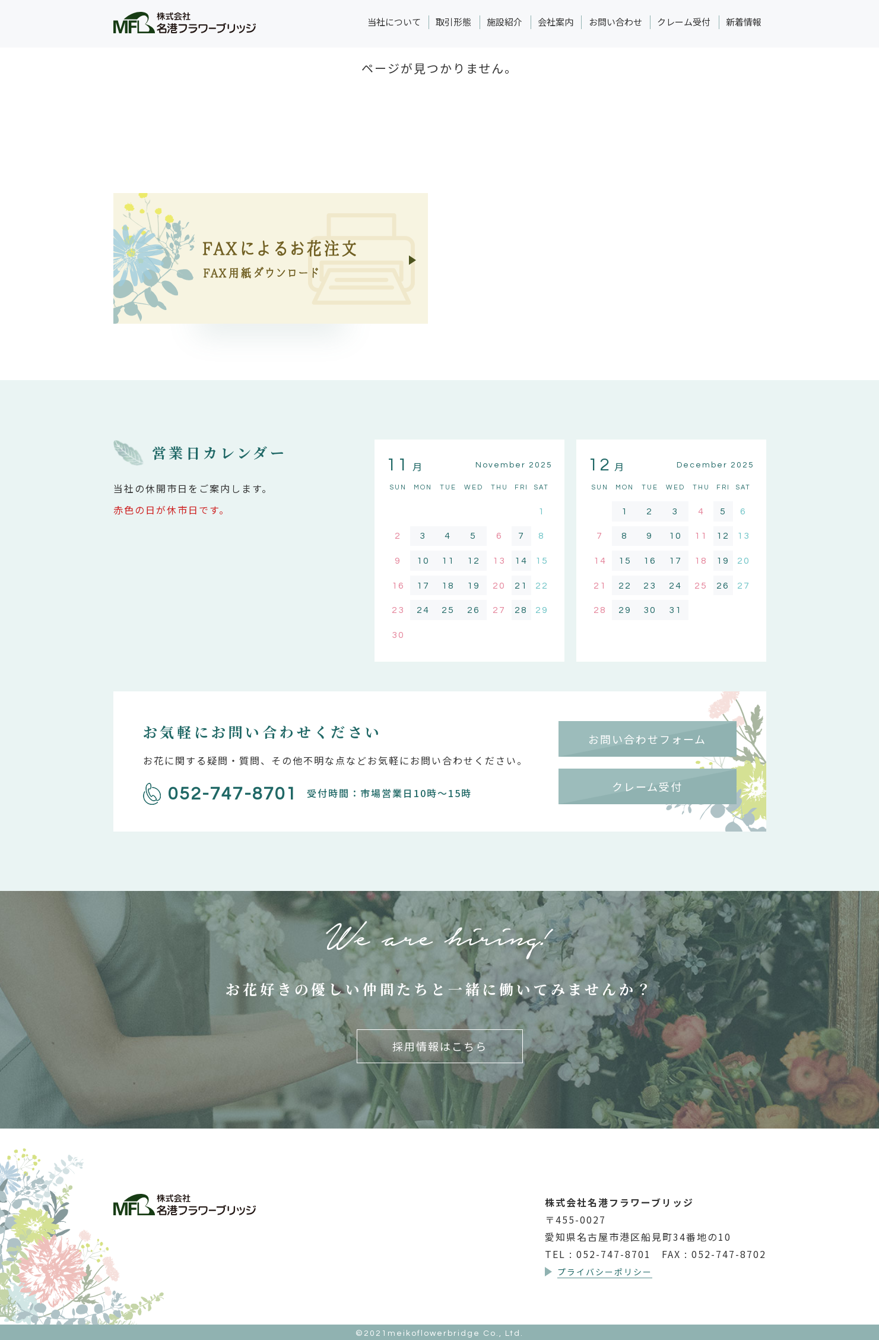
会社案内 (555, 21)
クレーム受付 (683, 21)
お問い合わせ (615, 21)
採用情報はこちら (439, 1046)
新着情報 (743, 21)
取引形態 (453, 21)
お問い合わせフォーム (647, 739)
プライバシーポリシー (604, 1272)
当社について (394, 21)
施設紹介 (504, 21)
